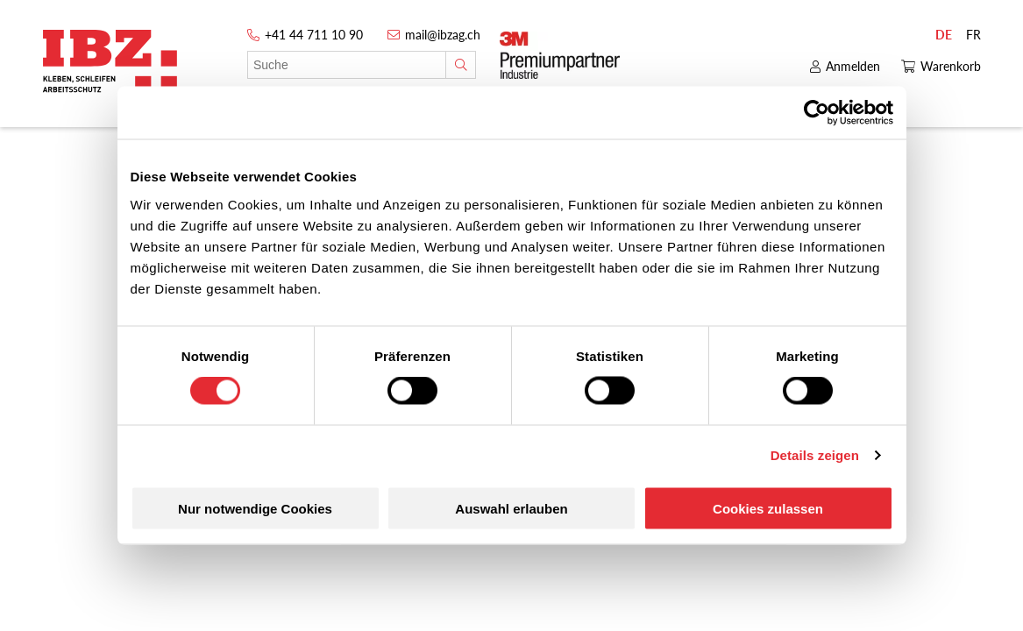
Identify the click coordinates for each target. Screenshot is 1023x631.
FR (973, 34)
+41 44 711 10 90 (314, 34)
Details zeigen (815, 455)
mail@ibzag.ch (442, 34)
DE (943, 34)
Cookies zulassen (768, 507)
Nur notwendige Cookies (255, 507)
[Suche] (460, 65)
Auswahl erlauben (511, 507)
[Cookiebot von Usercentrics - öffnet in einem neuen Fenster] (816, 113)
